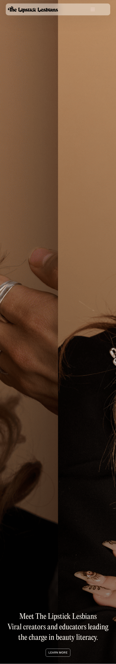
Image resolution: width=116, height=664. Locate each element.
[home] (33, 9)
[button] (91, 9)
